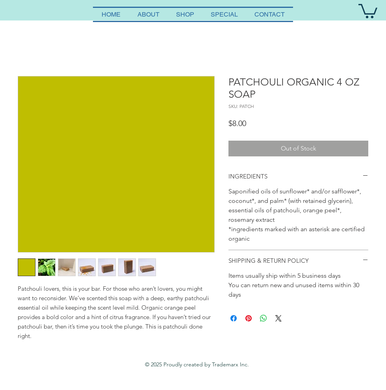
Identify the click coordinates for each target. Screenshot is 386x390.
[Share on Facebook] (233, 318)
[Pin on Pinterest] (248, 318)
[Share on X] (278, 318)
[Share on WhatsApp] (263, 318)
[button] (367, 10)
